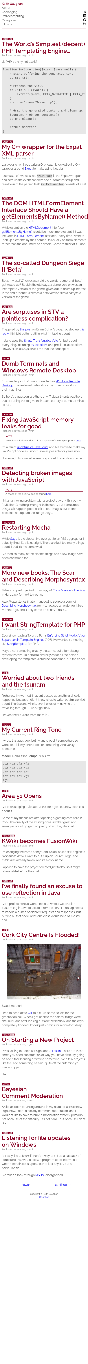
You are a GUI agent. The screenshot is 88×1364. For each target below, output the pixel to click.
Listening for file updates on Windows (36, 1141)
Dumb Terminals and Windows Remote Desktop (39, 367)
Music (6, 724)
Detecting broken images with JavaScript (37, 476)
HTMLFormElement (30, 236)
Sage (13, 538)
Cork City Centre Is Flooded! (41, 934)
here (78, 440)
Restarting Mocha (26, 527)
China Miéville (62, 590)
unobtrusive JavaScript (32, 447)
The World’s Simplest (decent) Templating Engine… (43, 47)
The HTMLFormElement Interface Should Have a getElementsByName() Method (45, 210)
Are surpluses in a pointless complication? (35, 315)
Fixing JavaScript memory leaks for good (38, 423)
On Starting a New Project (38, 1039)
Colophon (44, 1197)
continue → (63, 1184)
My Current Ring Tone (32, 729)
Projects (9, 522)
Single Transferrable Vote (41, 340)
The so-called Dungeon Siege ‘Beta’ (43, 266)
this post (25, 329)
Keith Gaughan (12, 4)
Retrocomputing (13, 16)
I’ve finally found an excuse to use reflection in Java (42, 889)
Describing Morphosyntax (19, 605)
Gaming (7, 258)
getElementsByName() (17, 231)
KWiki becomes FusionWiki (39, 841)
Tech (6, 358)
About (6, 8)
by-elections (39, 345)
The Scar (80, 590)
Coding (7, 39)
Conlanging (9, 12)
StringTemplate (17, 644)
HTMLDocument (40, 227)
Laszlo (56, 1051)
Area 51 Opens (22, 795)
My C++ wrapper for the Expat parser (42, 150)
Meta (6, 1084)
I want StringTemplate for (43, 624)
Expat (28, 168)
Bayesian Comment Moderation (32, 1092)
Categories (9, 20)
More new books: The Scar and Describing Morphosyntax (43, 576)
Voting (7, 307)
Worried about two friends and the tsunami (38, 681)
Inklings (7, 24)
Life (5, 673)
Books (7, 567)
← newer (23, 1184)
